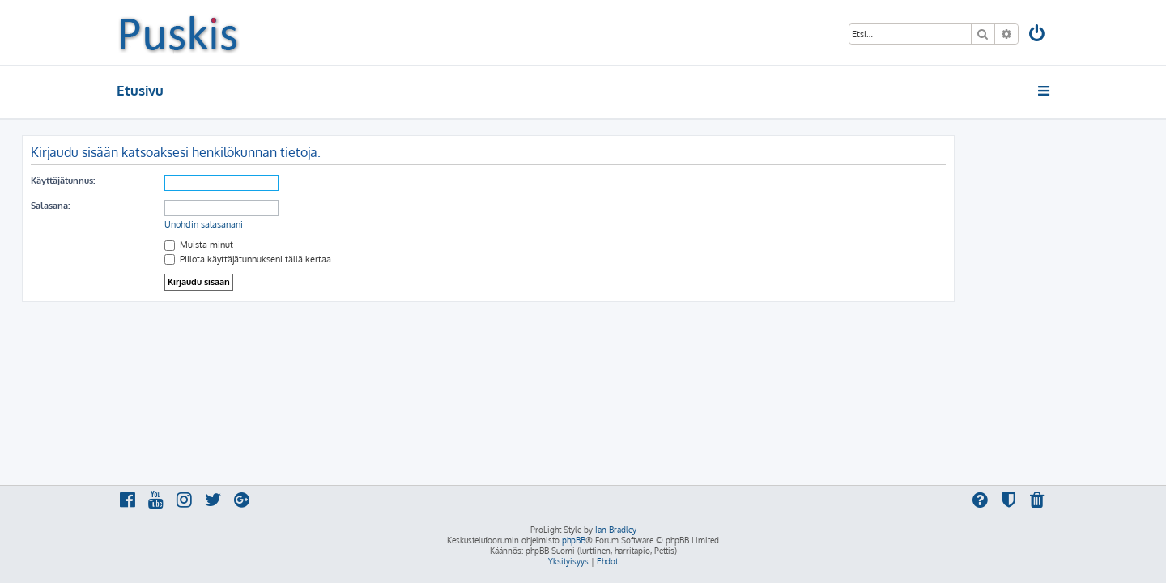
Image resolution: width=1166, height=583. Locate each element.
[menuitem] (1038, 35)
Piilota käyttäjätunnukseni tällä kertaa (342, 259)
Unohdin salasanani (298, 224)
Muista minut (293, 244)
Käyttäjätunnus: (157, 180)
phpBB (573, 540)
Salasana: (145, 205)
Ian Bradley (615, 529)
